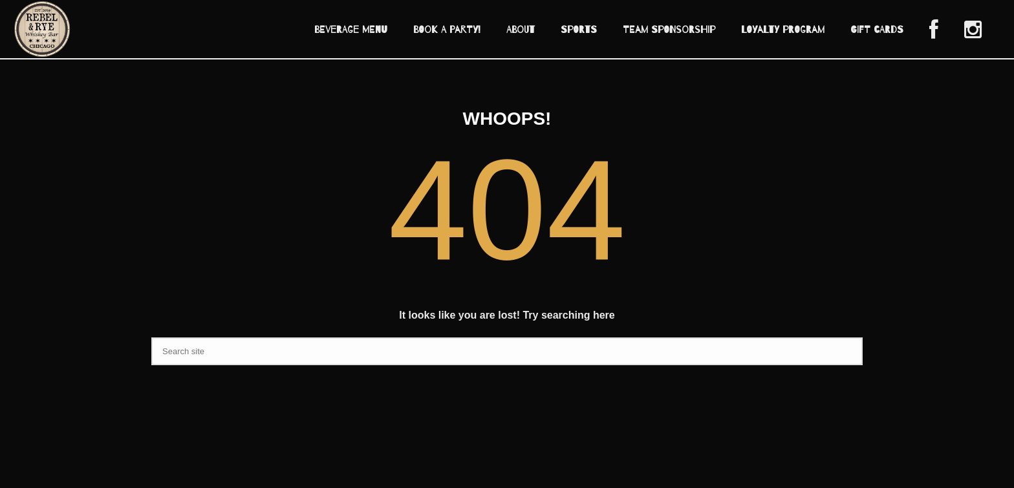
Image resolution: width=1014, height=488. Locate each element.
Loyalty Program (783, 30)
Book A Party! (446, 30)
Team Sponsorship (669, 30)
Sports (579, 30)
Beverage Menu (350, 30)
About (520, 30)
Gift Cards (876, 30)
